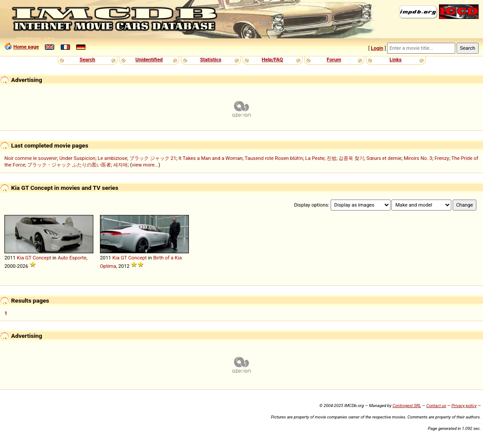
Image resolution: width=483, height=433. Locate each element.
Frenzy (442, 158)
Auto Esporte (72, 258)
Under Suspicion (77, 158)
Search (87, 59)
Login (377, 48)
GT (28, 258)
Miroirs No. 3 (418, 158)
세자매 (120, 165)
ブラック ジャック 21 (152, 158)
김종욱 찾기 (351, 158)
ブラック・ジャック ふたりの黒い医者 (69, 165)
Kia (20, 258)
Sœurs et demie (383, 158)
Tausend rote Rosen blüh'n (274, 158)
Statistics (210, 59)
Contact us (436, 405)
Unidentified (149, 59)
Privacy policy (463, 405)
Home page (26, 47)
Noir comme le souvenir (30, 158)
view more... (145, 165)
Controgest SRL (406, 405)
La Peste (314, 158)
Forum (334, 59)
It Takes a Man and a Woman (210, 158)
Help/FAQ (272, 59)
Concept (42, 258)
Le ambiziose (112, 158)
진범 (331, 158)
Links (396, 59)
